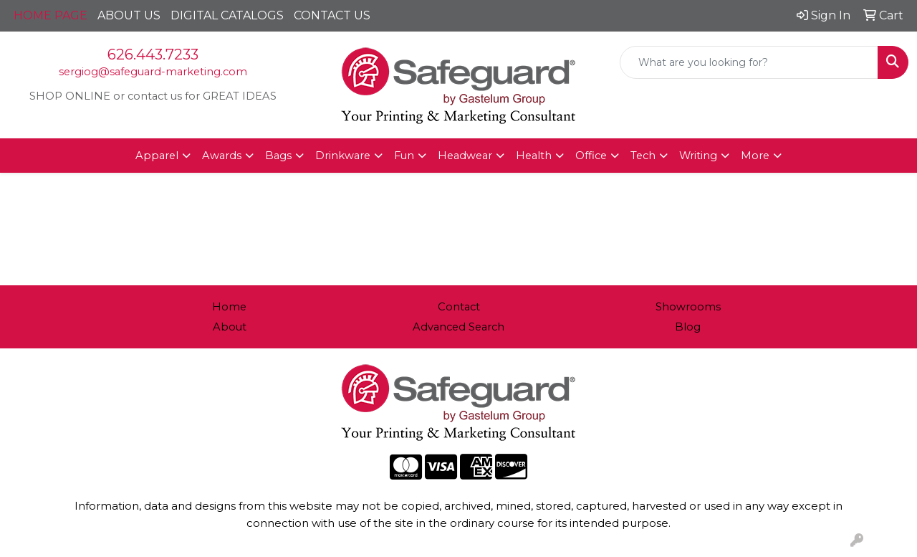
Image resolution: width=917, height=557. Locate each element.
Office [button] (591, 155)
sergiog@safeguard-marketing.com (153, 71)
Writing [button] (698, 155)
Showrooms (688, 306)
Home (229, 306)
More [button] (755, 155)
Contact (459, 306)
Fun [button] (404, 155)
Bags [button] (278, 155)
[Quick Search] (749, 62)
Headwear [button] (465, 155)
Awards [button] (221, 155)
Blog (688, 326)
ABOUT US (128, 15)
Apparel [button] (156, 155)
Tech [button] (643, 155)
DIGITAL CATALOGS (227, 15)
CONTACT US (332, 15)
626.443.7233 (152, 54)
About (229, 326)
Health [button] (534, 155)
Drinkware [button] (342, 155)
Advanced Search (458, 326)
